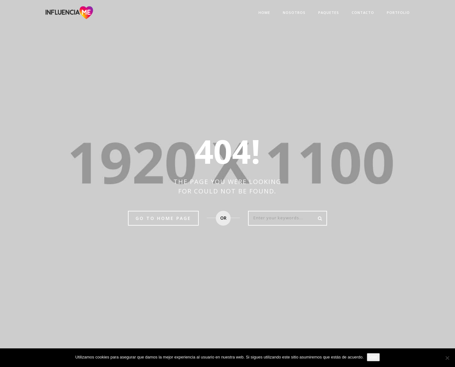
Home (264, 12)
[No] (447, 358)
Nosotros (294, 12)
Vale (373, 357)
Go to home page (163, 218)
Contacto (363, 12)
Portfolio (398, 12)
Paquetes (328, 12)
